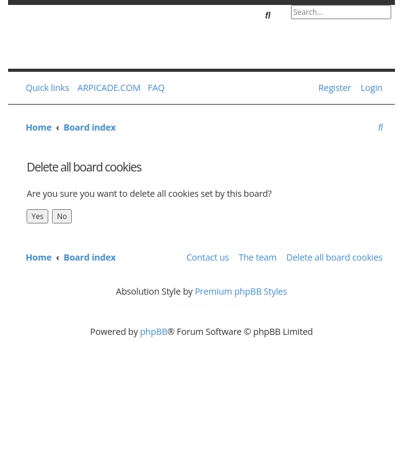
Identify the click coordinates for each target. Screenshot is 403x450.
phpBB (153, 331)
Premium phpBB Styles (241, 291)
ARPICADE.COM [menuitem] (109, 87)
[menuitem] (153, 88)
